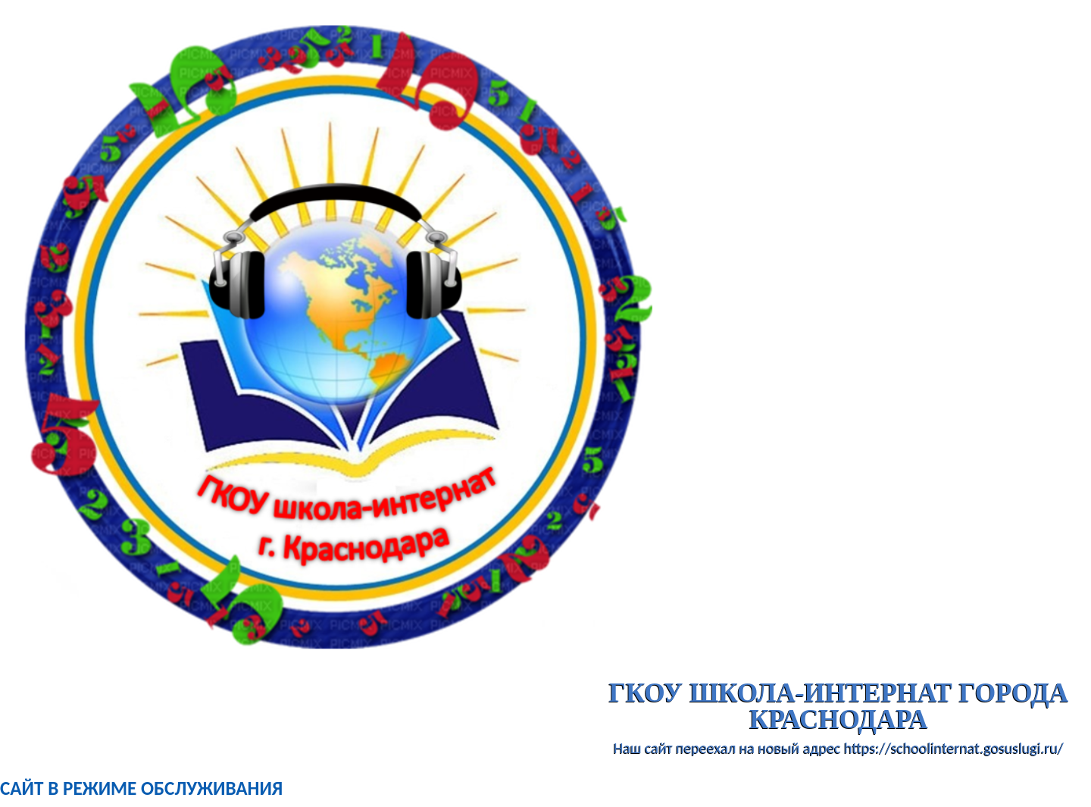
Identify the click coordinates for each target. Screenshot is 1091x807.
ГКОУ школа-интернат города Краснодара (839, 706)
